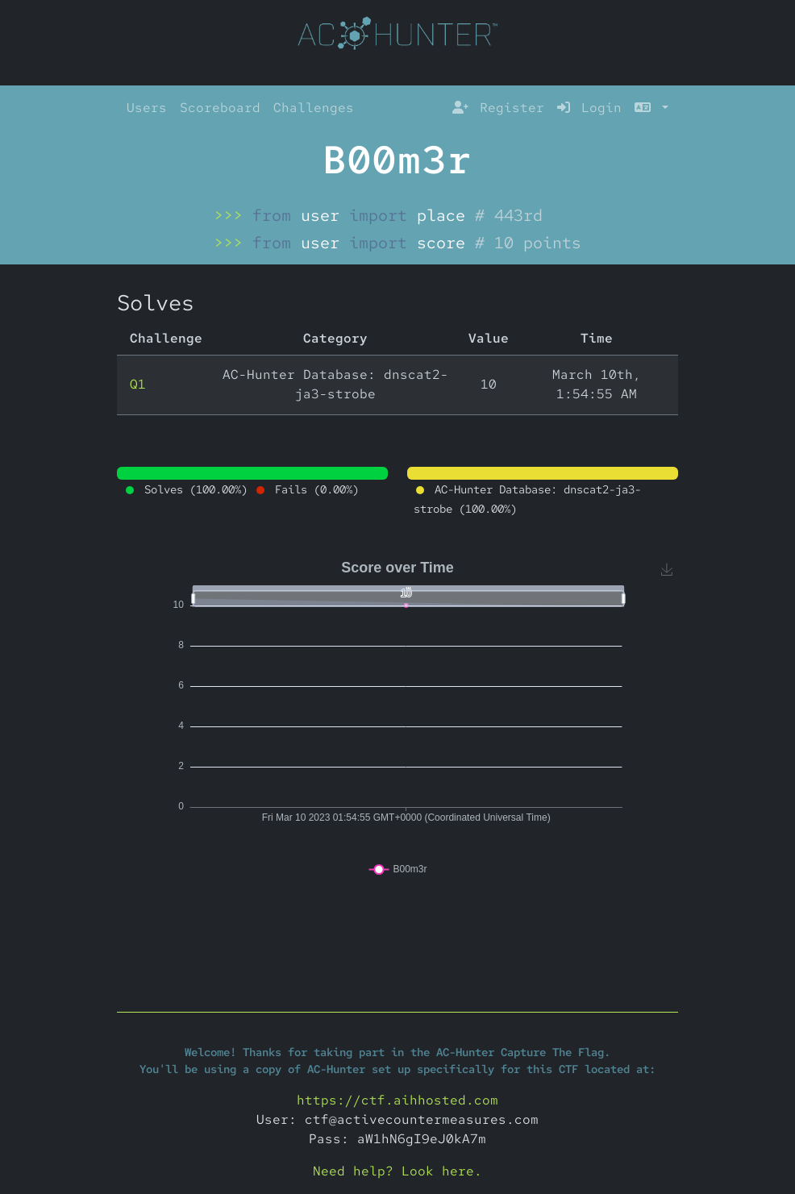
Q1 (138, 384)
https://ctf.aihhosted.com (397, 1100)
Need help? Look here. (397, 1171)
